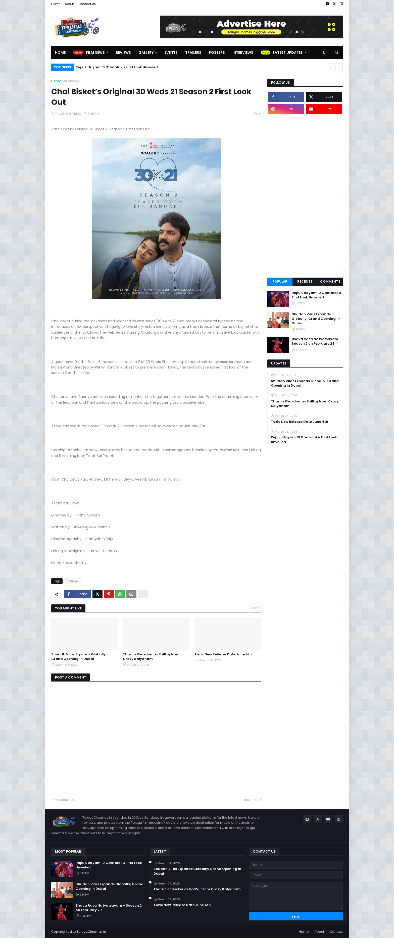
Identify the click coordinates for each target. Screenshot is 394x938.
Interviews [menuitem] (242, 52)
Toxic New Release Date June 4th (223, 654)
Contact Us (87, 4)
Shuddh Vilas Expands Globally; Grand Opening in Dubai (79, 656)
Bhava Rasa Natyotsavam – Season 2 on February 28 (316, 341)
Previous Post (65, 799)
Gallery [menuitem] (146, 52)
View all (255, 608)
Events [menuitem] (171, 52)
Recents (305, 281)
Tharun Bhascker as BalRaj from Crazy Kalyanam (151, 656)
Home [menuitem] (60, 52)
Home (55, 4)
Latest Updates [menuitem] (288, 52)
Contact (336, 931)
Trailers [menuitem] (193, 52)
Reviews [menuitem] (123, 52)
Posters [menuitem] (217, 52)
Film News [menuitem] (95, 52)
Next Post (251, 799)
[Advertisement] (305, 196)
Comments (330, 281)
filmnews (71, 81)
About (69, 4)
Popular (279, 281)
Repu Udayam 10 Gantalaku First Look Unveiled (117, 67)
